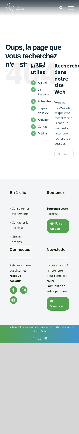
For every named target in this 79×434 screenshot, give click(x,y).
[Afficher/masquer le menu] (70, 7)
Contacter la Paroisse (20, 225)
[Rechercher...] (64, 154)
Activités (43, 120)
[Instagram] (23, 290)
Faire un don (56, 226)
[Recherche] (58, 154)
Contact (43, 127)
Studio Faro (39, 331)
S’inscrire (56, 304)
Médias (43, 133)
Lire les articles (17, 239)
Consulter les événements (21, 211)
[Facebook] (13, 290)
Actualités (44, 101)
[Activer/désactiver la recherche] (61, 7)
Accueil (42, 83)
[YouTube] (13, 300)
